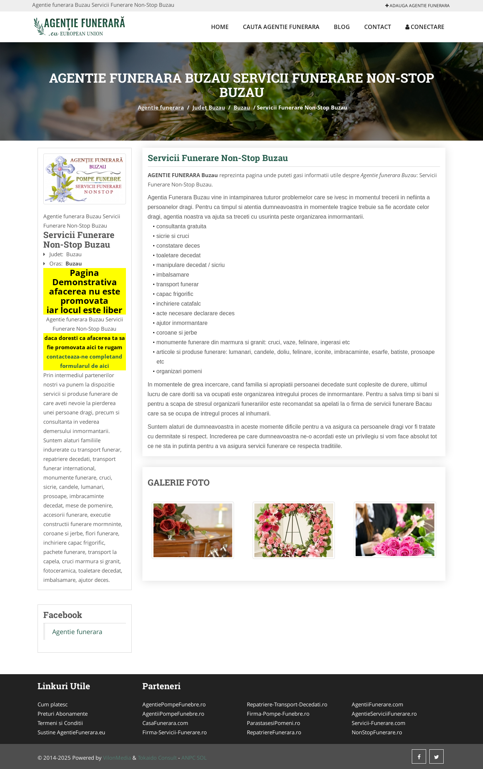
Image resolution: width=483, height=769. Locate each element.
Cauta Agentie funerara (281, 27)
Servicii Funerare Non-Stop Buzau (218, 158)
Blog (342, 27)
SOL (202, 757)
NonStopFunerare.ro (377, 732)
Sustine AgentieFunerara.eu (71, 732)
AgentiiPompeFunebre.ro (173, 713)
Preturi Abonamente (63, 713)
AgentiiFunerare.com (377, 704)
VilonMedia (117, 757)
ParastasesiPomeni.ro (273, 722)
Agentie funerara (161, 107)
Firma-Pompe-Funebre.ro (278, 713)
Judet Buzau (208, 107)
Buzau (242, 107)
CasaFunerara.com (165, 722)
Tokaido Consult (157, 757)
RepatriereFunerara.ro (274, 732)
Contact (377, 27)
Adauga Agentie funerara (417, 6)
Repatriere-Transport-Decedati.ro (287, 704)
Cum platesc (53, 704)
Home (220, 27)
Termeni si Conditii (60, 722)
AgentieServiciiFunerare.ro (384, 713)
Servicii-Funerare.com (378, 722)
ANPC (188, 757)
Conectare (424, 27)
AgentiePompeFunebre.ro (174, 704)
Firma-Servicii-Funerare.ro (174, 732)
